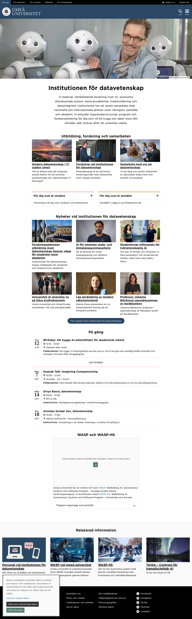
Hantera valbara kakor (18, 598)
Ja (95, 464)
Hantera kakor (106, 606)
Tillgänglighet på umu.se (112, 597)
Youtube (143, 606)
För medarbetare (64, 2)
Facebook (143, 593)
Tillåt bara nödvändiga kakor (23, 604)
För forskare (35, 2)
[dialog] (31, 595)
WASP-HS (104, 494)
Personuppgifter (107, 602)
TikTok (141, 602)
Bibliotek (49, 2)
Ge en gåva (72, 606)
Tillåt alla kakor (15, 610)
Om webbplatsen (107, 593)
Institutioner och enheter (80, 602)
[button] (96, 505)
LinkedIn (143, 611)
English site (184, 2)
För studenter (19, 2)
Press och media (75, 597)
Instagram (144, 597)
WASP (102, 487)
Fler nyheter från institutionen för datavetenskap (96, 321)
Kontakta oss (73, 593)
